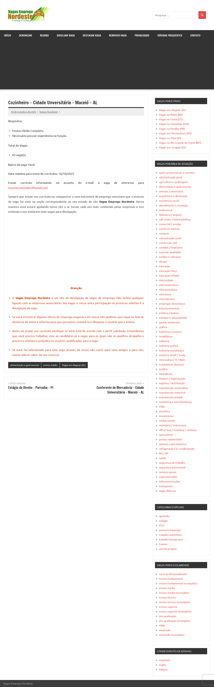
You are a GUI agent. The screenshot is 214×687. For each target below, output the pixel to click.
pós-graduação (167, 616)
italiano (163, 669)
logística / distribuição (172, 383)
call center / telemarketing (174, 219)
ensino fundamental (171, 578)
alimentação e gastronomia (25, 365)
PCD (161, 525)
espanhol (164, 660)
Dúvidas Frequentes (169, 35)
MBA (162, 406)
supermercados (168, 476)
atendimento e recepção (173, 205)
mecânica (164, 411)
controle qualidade (170, 252)
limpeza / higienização (172, 378)
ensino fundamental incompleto (178, 583)
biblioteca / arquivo (170, 214)
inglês (162, 664)
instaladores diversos (171, 364)
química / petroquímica (172, 444)
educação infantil (169, 275)
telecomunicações (169, 481)
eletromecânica (168, 289)
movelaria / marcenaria (172, 425)
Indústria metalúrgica (171, 350)
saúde (162, 458)
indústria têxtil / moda (172, 355)
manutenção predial (171, 397)
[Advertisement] (107, 66)
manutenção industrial (172, 392)
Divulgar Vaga (66, 35)
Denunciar (25, 35)
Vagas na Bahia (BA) (171, 114)
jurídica (163, 369)
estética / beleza (169, 313)
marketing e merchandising (175, 401)
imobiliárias (166, 336)
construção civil (168, 242)
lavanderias (165, 373)
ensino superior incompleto (175, 611)
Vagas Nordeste (48, 111)
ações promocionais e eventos (177, 172)
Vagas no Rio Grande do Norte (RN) (180, 142)
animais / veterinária (171, 191)
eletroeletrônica (168, 284)
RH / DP (163, 453)
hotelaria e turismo (170, 331)
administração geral (170, 177)
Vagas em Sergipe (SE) (172, 147)
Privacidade (142, 35)
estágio (163, 520)
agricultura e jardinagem (173, 181)
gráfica (163, 327)
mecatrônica (166, 415)
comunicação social (170, 238)
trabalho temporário (171, 539)
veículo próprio (168, 548)
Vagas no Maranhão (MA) (174, 124)
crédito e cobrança (170, 256)
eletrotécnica (167, 298)
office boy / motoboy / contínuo (178, 429)
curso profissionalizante (173, 574)
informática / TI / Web (172, 359)
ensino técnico (167, 597)
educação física (168, 270)
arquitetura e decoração (173, 196)
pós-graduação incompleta (174, 620)
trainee (163, 544)
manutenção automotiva (173, 387)
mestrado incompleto (171, 634)
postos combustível (170, 439)
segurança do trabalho (172, 462)
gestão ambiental (169, 322)
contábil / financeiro (171, 247)
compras (164, 233)
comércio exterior (169, 228)
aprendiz (164, 516)
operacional (166, 434)
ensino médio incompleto (174, 592)
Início (7, 35)
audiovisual (165, 210)
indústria (164, 341)
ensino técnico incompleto (174, 602)
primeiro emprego (170, 530)
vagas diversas (167, 490)
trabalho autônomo (170, 534)
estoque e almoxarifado (173, 317)
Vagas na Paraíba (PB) (172, 128)
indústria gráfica (168, 345)
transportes (166, 486)
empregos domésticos (172, 303)
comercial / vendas (170, 224)
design (163, 261)
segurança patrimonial (172, 467)
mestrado (164, 630)
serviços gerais (167, 472)
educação (164, 266)
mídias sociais (167, 420)
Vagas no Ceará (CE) (171, 119)
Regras (44, 35)
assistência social (169, 200)
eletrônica (165, 294)
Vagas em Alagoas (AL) (79, 365)
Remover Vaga (118, 35)
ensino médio (53, 365)
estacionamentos (169, 308)
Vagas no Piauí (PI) (170, 138)
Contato (195, 35)
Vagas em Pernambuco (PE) (175, 133)
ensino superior (168, 606)
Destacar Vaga (92, 35)
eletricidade (166, 280)
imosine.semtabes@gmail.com (28, 187)
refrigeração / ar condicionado (176, 448)
